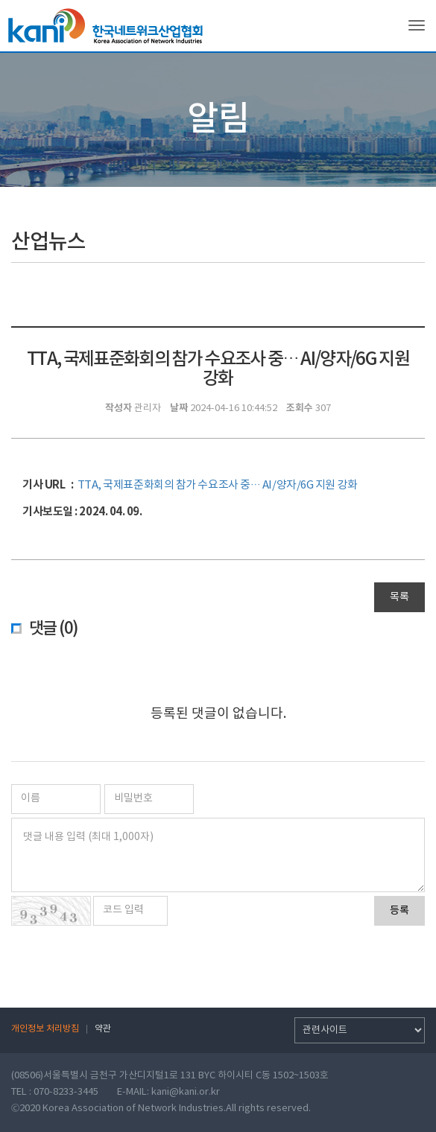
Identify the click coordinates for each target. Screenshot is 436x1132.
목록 (399, 597)
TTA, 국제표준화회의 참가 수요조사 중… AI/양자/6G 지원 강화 (218, 485)
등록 (399, 911)
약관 (103, 1029)
